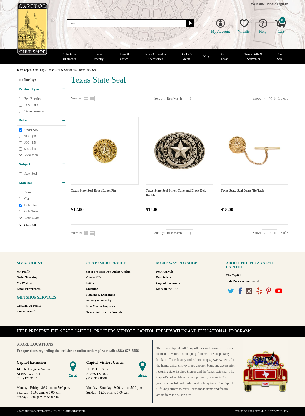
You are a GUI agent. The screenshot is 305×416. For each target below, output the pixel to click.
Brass (27, 192)
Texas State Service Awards (104, 312)
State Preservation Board (242, 281)
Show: (257, 98)
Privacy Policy (278, 411)
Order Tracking (27, 277)
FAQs (90, 283)
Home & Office (124, 57)
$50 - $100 (31, 149)
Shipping (92, 288)
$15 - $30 (30, 136)
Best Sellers (163, 277)
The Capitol (233, 275)
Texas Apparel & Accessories (155, 57)
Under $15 (31, 130)
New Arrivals (164, 271)
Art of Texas (224, 57)
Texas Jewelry (98, 57)
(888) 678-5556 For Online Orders (108, 271)
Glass (27, 198)
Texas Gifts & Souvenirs (253, 57)
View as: (76, 98)
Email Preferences (28, 288)
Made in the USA (167, 288)
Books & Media (186, 57)
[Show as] (269, 98)
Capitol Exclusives (168, 283)
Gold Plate (31, 205)
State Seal (30, 174)
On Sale (280, 57)
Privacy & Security (98, 300)
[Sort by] (179, 98)
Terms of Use (244, 411)
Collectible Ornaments (69, 57)
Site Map (260, 411)
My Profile (23, 271)
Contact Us (93, 277)
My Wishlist (24, 283)
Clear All (30, 225)
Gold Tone (31, 211)
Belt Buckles (32, 98)
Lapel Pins (31, 105)
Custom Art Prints (29, 305)
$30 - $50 (30, 142)
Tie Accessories (34, 111)
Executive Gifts (27, 311)
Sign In (282, 4)
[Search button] (189, 23)
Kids (206, 56)
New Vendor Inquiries (100, 306)
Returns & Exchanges (100, 294)
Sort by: (159, 98)
